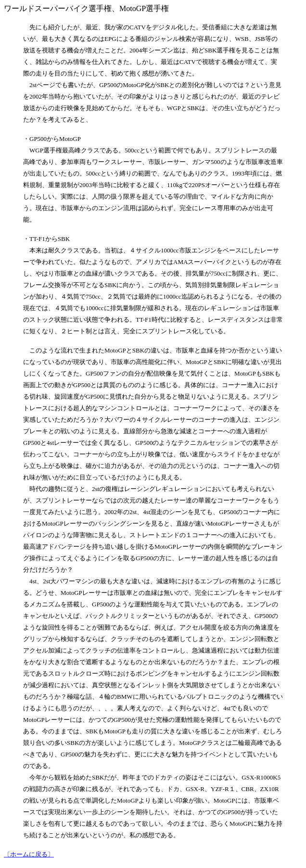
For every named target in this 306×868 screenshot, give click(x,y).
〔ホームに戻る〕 (29, 854)
